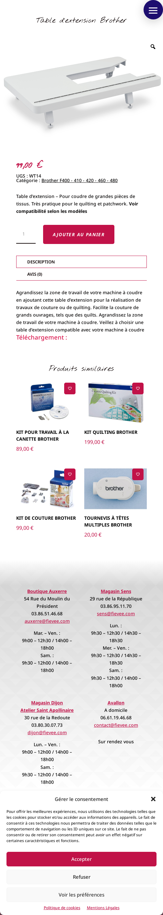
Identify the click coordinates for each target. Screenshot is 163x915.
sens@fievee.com (116, 613)
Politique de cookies (62, 907)
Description (41, 262)
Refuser (81, 877)
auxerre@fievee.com (47, 621)
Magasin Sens (116, 591)
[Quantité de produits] (26, 234)
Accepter (81, 859)
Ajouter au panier (79, 234)
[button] (153, 799)
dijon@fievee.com (47, 732)
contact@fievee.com (116, 725)
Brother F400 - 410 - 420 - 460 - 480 (79, 180)
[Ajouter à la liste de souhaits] (70, 388)
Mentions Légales (103, 907)
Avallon (116, 703)
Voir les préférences (81, 894)
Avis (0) (34, 274)
